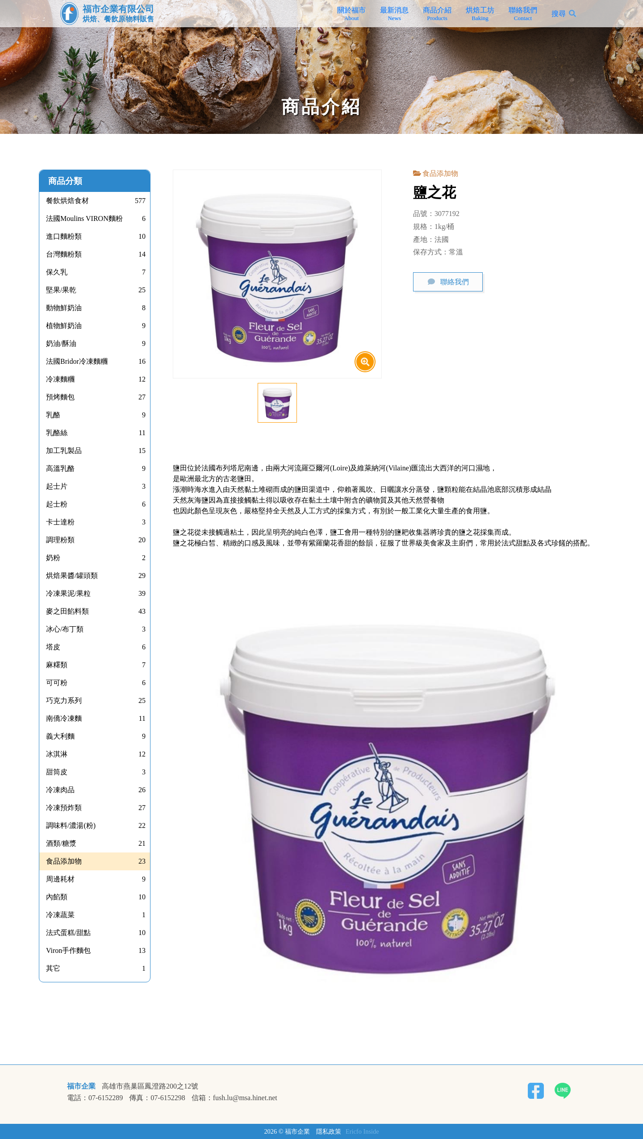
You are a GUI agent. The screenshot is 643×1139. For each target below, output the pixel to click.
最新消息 (394, 13)
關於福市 (351, 13)
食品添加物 (440, 173)
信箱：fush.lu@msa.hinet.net (234, 1098)
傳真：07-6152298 (157, 1098)
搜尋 (558, 13)
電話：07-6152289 (95, 1098)
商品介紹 (437, 13)
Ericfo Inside (362, 1131)
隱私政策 (328, 1131)
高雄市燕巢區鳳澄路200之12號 (150, 1086)
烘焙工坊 (480, 13)
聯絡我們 (523, 13)
